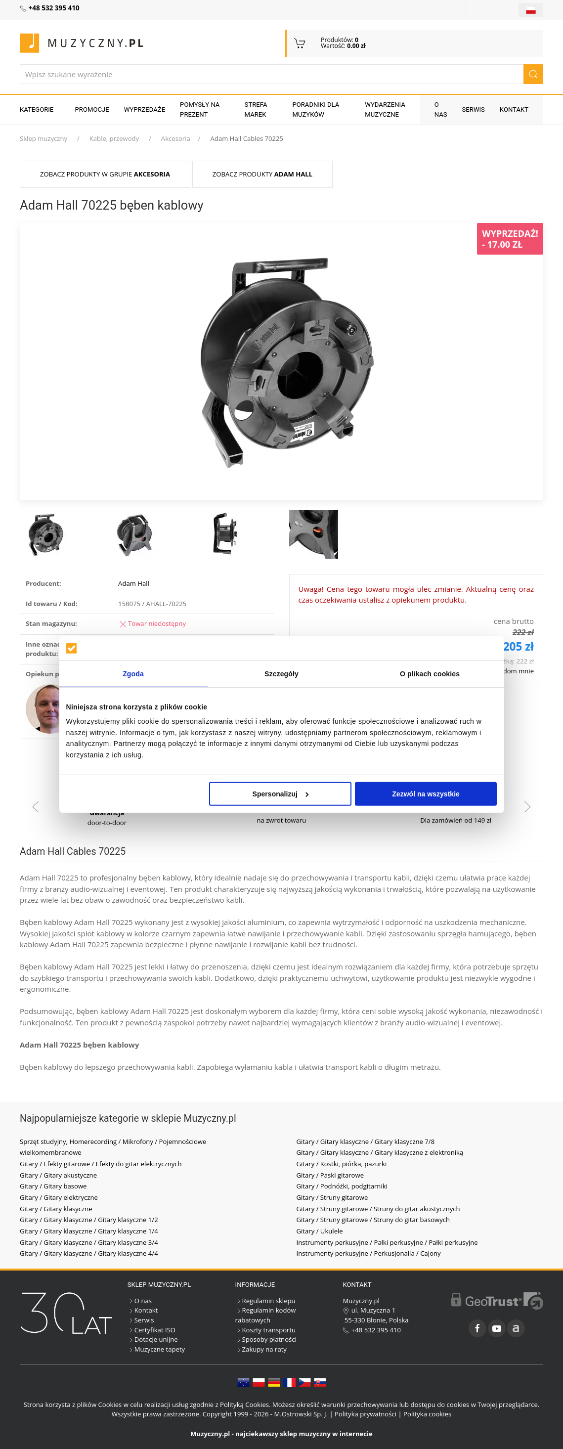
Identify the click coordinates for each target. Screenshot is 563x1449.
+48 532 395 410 (372, 1329)
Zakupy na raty (261, 1349)
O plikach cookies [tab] (430, 674)
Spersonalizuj (281, 794)
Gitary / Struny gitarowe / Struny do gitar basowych (373, 1219)
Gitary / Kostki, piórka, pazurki (342, 1163)
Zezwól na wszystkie (426, 794)
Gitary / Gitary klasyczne (56, 1208)
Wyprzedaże (144, 109)
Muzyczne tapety (156, 1349)
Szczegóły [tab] (281, 674)
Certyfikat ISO (151, 1329)
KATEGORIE (36, 109)
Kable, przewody (114, 138)
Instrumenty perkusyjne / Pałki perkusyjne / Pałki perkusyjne (387, 1242)
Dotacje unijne (153, 1339)
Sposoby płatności (266, 1339)
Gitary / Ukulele (320, 1231)
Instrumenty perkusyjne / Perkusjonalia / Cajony (369, 1253)
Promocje (92, 109)
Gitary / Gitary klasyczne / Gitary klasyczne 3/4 (89, 1242)
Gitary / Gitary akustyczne (58, 1175)
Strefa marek (256, 109)
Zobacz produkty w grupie (105, 174)
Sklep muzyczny (43, 138)
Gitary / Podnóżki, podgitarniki (342, 1186)
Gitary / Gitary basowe (53, 1186)
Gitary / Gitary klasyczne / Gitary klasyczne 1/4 (89, 1231)
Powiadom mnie (509, 670)
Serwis (473, 109)
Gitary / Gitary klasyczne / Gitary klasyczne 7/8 (366, 1141)
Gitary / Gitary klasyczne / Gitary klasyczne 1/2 (89, 1219)
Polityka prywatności (365, 1413)
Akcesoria (175, 138)
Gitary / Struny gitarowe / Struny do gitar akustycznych (378, 1208)
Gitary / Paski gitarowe (330, 1175)
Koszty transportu (265, 1329)
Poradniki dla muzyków (316, 109)
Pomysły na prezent (199, 109)
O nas (440, 109)
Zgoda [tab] (133, 674)
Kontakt (514, 109)
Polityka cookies (427, 1413)
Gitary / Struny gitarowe (332, 1197)
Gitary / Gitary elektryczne (59, 1197)
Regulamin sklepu (265, 1300)
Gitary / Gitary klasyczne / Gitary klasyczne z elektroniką (380, 1152)
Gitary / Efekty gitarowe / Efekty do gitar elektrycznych (101, 1163)
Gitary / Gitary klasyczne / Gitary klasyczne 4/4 (89, 1253)
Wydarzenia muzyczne (385, 109)
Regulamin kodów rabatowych (265, 1315)
